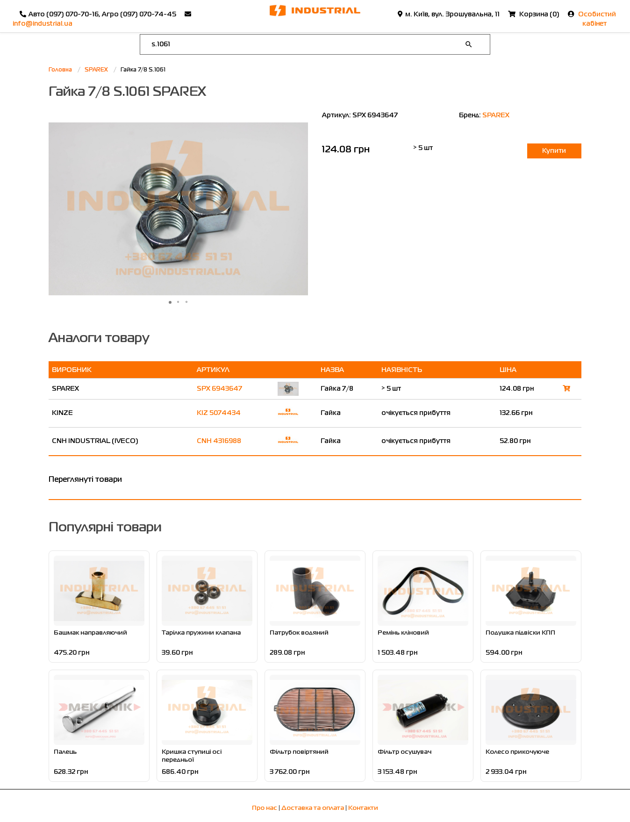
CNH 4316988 (219, 441)
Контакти (363, 808)
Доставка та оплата (312, 808)
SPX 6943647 (219, 389)
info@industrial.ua (42, 24)
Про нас (264, 808)
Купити (554, 151)
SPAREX (495, 115)
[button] (299, 208)
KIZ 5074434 (219, 413)
